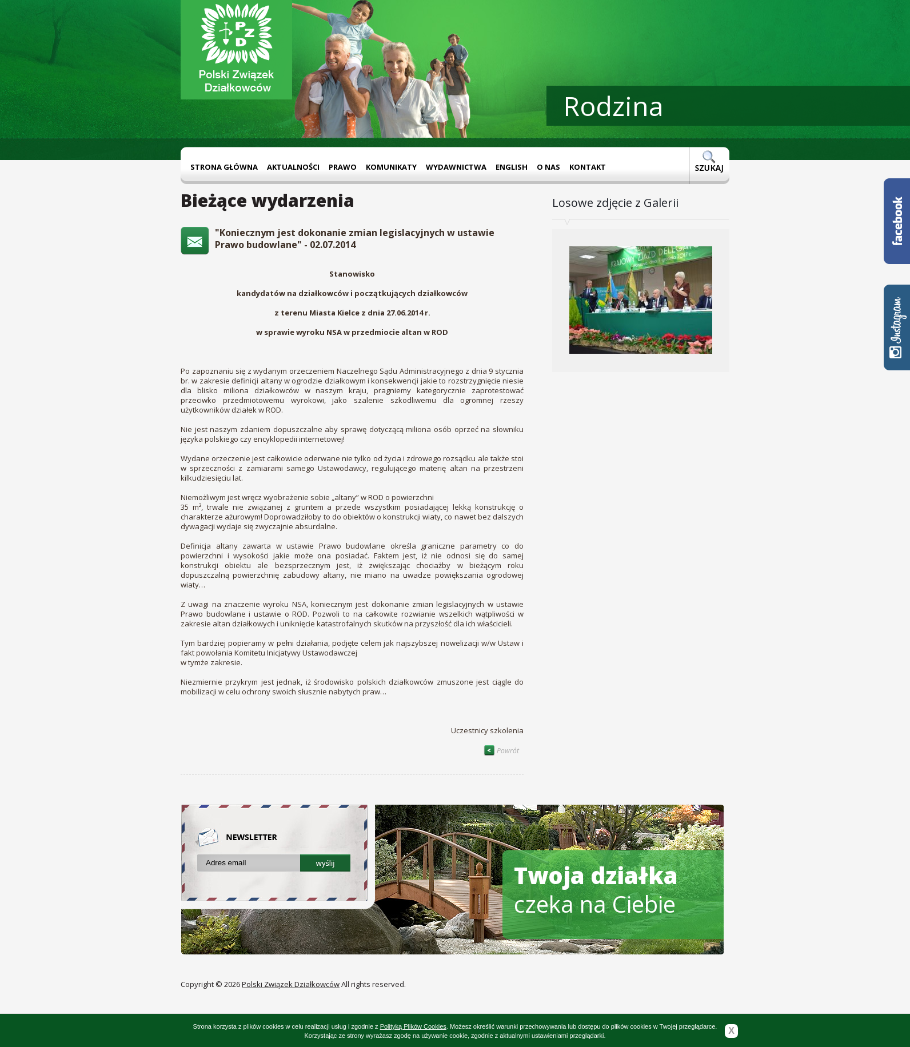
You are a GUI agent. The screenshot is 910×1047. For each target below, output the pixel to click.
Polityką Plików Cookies (413, 1026)
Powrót (501, 751)
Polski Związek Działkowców (291, 984)
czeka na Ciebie (596, 890)
